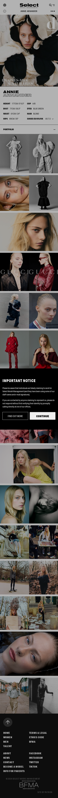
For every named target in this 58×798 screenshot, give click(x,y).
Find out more (15, 416)
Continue (42, 416)
